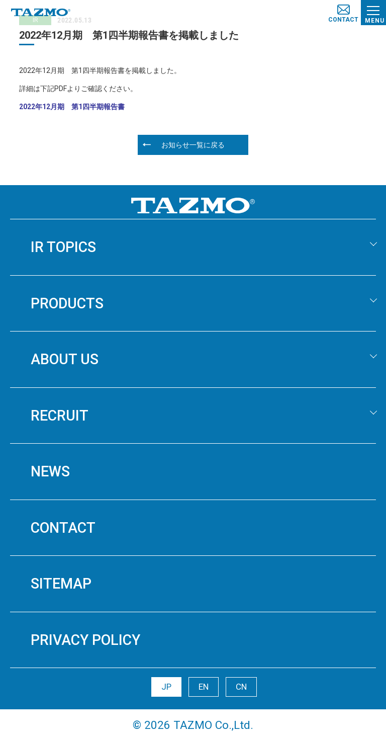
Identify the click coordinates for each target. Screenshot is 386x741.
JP (166, 687)
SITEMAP (61, 583)
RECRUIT (59, 415)
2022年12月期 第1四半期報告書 (72, 107)
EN (204, 687)
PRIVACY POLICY (85, 639)
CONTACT (63, 527)
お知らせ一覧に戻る (193, 145)
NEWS (50, 471)
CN (241, 687)
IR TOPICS (63, 247)
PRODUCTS (67, 303)
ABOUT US (65, 359)
